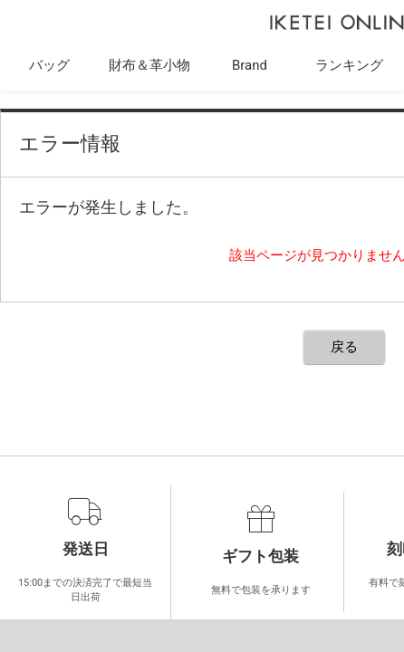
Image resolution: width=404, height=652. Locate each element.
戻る (344, 347)
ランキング (349, 65)
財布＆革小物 (149, 65)
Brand (249, 65)
